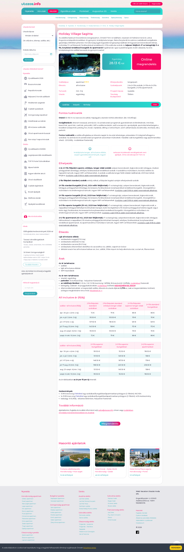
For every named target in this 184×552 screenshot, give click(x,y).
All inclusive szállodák (35, 127)
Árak (155, 105)
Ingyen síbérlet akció (34, 173)
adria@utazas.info (105, 410)
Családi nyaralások (33, 108)
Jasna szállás (83, 518)
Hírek (25, 226)
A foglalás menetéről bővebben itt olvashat (76, 413)
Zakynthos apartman (58, 522)
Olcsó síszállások (33, 179)
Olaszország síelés (86, 521)
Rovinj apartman (27, 511)
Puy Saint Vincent (114, 515)
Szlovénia (105, 17)
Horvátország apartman (31, 496)
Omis (104, 26)
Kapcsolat (139, 510)
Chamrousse (112, 520)
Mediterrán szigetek (34, 102)
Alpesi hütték (31, 167)
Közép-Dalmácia (94, 26)
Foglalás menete (141, 513)
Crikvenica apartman (29, 516)
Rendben (175, 548)
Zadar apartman (27, 523)
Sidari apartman (56, 520)
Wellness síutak (32, 198)
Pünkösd (84, 11)
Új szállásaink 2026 (33, 78)
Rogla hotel (112, 501)
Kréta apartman (56, 512)
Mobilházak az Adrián (35, 121)
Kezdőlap (62, 26)
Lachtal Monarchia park (87, 501)
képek (76, 104)
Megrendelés (110, 423)
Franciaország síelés (115, 510)
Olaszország (83, 17)
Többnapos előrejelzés (79, 56)
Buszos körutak (32, 84)
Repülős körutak (33, 90)
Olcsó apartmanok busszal (37, 133)
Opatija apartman (28, 528)
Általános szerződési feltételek (146, 518)
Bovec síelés (112, 506)
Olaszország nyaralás (30, 532)
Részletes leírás (89, 548)
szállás (65, 104)
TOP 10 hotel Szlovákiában (37, 161)
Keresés (28, 60)
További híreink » (32, 265)
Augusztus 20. (99, 11)
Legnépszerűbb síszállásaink (38, 155)
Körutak (42, 11)
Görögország (72, 17)
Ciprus (126, 17)
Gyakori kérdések (142, 515)
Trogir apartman (27, 526)
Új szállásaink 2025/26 (34, 149)
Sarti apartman (56, 507)
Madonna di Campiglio (87, 531)
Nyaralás (71, 26)
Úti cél (36, 40)
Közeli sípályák (32, 191)
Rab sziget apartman (29, 504)
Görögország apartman (60, 505)
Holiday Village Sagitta (116, 26)
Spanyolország (116, 17)
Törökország (95, 17)
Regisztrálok (30, 291)
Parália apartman (56, 515)
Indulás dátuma (29, 50)
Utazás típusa (28, 31)
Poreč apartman (27, 501)
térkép (86, 104)
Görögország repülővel (35, 115)
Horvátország (81, 26)
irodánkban (135, 283)
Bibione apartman (28, 537)
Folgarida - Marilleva (86, 527)
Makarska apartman (29, 518)
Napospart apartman (58, 498)
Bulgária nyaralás (57, 496)
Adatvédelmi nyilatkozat (144, 520)
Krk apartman (26, 509)
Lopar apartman (27, 506)
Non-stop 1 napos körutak (36, 139)
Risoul (110, 517)
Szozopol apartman (57, 501)
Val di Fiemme (84, 534)
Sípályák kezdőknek (34, 204)
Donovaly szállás (84, 515)
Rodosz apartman (56, 510)
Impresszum (140, 523)
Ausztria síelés (84, 496)
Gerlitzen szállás (84, 506)
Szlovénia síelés (113, 496)
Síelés (114, 11)
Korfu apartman (56, 517)
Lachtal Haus (83, 504)
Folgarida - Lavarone (86, 524)
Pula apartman (27, 514)
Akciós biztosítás (33, 216)
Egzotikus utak (68, 11)
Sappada (82, 529)
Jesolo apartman (27, 535)
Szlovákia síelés (85, 513)
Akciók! (53, 11)
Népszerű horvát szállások (37, 96)
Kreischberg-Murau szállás (88, 509)
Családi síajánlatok (33, 185)
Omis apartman (27, 521)
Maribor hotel (112, 498)
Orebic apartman (27, 499)
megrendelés (146, 61)
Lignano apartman (28, 540)
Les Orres (111, 512)
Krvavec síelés (112, 503)
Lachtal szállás (84, 499)
